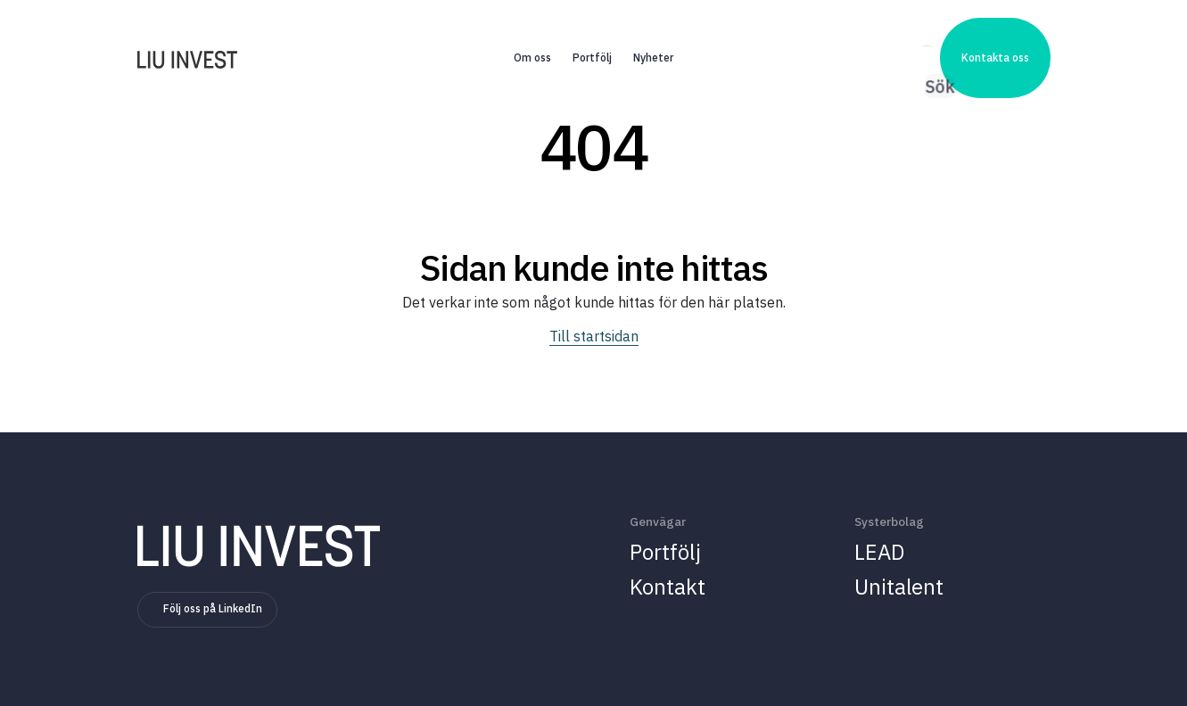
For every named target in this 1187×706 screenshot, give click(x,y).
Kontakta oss (995, 37)
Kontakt (667, 586)
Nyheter (653, 37)
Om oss (532, 37)
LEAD (879, 552)
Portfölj (592, 37)
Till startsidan (594, 336)
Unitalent (899, 586)
